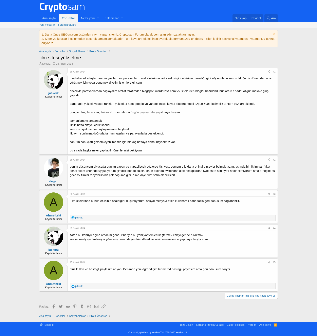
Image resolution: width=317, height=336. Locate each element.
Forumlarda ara (67, 24)
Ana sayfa (49, 18)
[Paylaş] (269, 71)
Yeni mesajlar (47, 24)
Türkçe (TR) (48, 324)
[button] (98, 18)
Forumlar (68, 18)
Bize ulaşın (186, 324)
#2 (274, 159)
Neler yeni (88, 18)
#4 (274, 228)
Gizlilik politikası (236, 324)
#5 (274, 262)
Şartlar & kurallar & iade (210, 324)
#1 (274, 71)
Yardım (252, 324)
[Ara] (271, 18)
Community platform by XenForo (158, 332)
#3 (274, 194)
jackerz (46, 63)
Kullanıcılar (111, 18)
